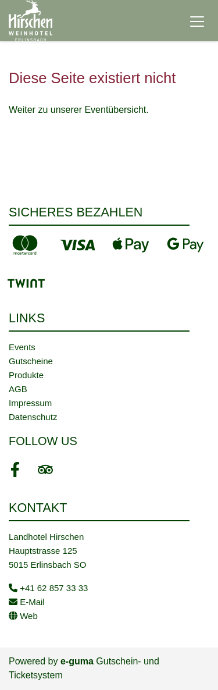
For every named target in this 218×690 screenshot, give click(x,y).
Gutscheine (31, 361)
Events (22, 347)
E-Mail (27, 602)
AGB (18, 389)
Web (23, 616)
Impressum (30, 403)
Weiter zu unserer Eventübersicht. (79, 110)
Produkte (26, 375)
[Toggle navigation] (197, 21)
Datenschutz (33, 417)
